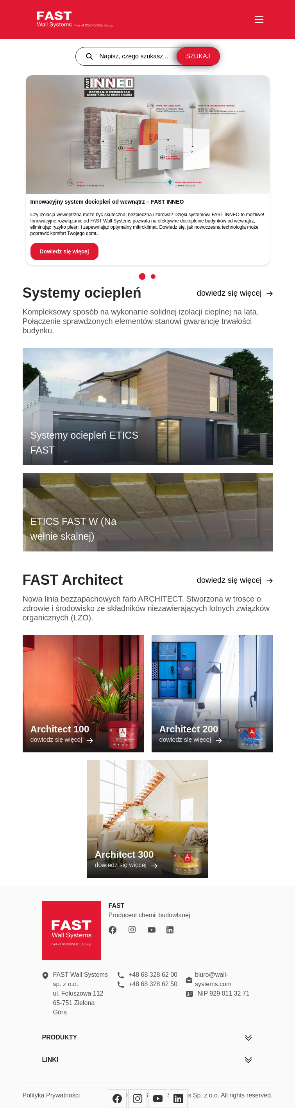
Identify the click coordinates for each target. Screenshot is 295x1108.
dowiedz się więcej (235, 293)
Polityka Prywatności (51, 1095)
